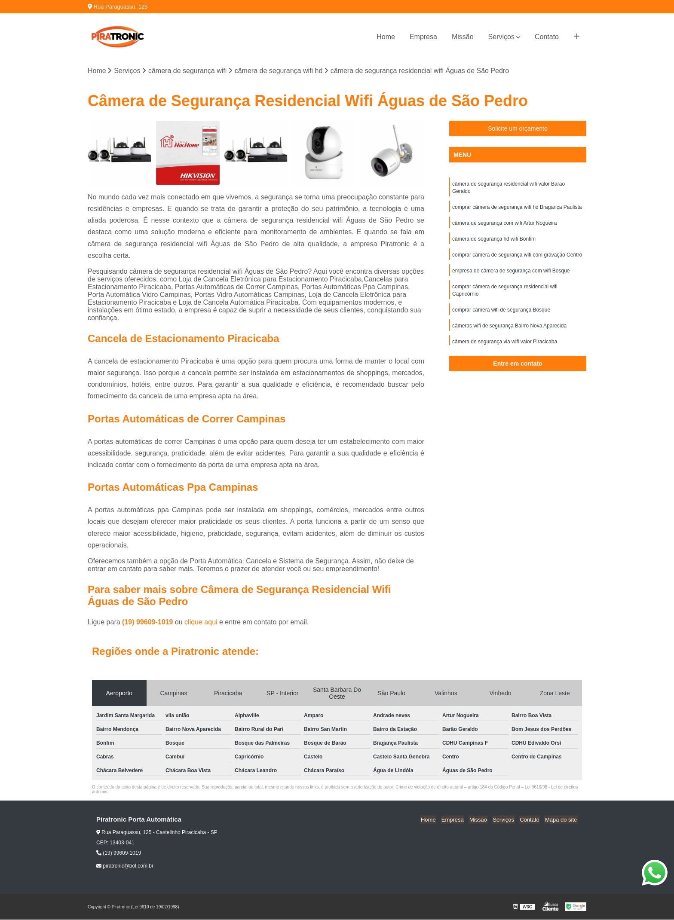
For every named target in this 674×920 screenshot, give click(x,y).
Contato (547, 36)
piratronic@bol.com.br (124, 866)
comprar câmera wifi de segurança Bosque (501, 314)
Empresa (423, 36)
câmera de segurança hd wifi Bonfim (494, 241)
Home (386, 36)
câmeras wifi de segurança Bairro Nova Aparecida (509, 330)
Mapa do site (561, 820)
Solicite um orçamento (518, 128)
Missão (463, 36)
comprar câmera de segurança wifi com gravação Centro (517, 257)
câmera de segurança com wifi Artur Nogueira (504, 225)
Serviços (501, 36)
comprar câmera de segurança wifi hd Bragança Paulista (517, 208)
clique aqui (201, 622)
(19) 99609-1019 (148, 622)
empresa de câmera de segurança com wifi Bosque (511, 274)
